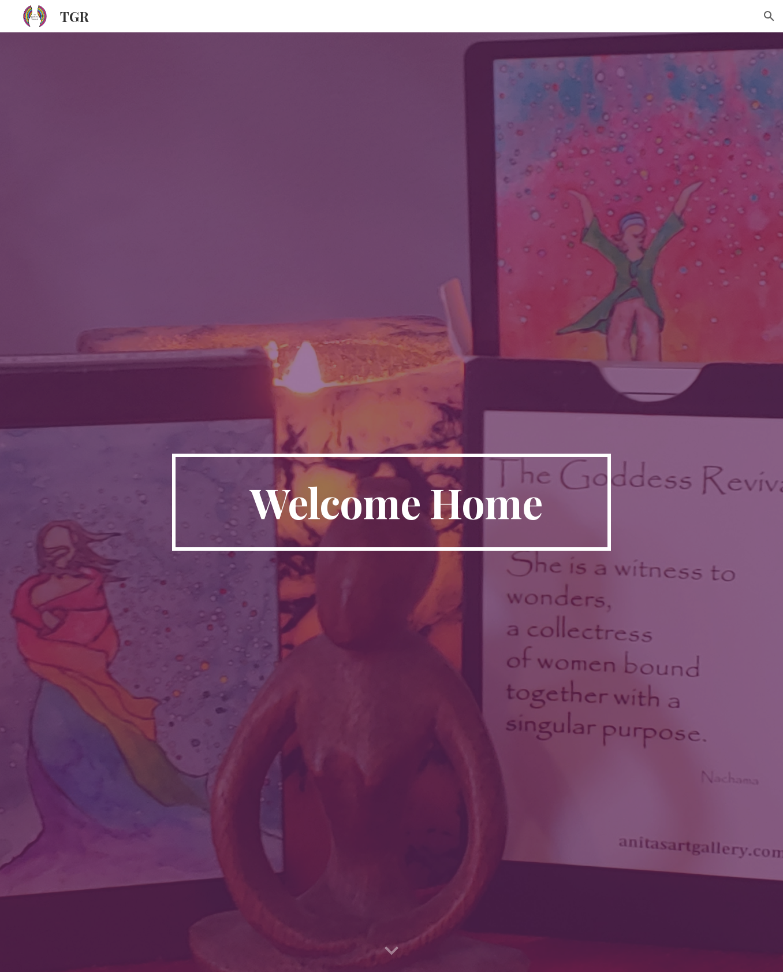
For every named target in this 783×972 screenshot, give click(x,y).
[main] (391, 502)
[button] (769, 16)
